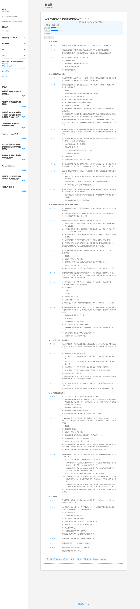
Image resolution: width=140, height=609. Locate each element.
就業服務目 (87, 559)
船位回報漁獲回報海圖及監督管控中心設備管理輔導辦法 (11, 146)
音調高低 (47, 31)
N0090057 (103, 559)
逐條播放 (89, 22)
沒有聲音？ (5, 71)
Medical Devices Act (10, 134)
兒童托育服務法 (8, 187)
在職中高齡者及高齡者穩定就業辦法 (57, 559)
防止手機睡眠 (56, 25)
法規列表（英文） (8, 66)
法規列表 (5, 64)
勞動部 (79, 559)
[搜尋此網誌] (14, 31)
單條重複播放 (98, 22)
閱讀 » (24, 96)
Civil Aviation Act (8, 166)
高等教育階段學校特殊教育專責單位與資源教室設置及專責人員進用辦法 (11, 114)
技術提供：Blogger (84, 604)
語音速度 (47, 28)
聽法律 (48, 4)
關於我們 (5, 76)
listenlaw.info (6, 12)
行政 (72, 559)
